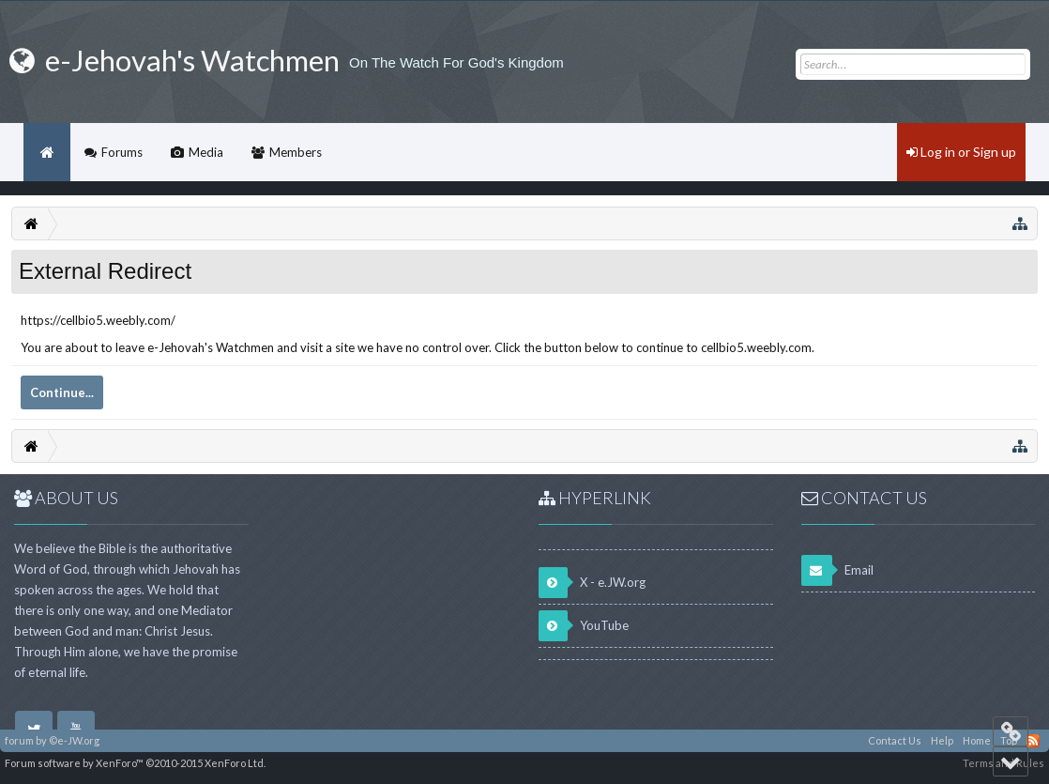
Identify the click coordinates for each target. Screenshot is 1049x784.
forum (19, 740)
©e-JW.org (74, 740)
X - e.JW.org (592, 582)
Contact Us (894, 740)
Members (295, 152)
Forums (122, 152)
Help (942, 740)
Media (206, 152)
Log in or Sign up (961, 152)
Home (46, 152)
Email (837, 570)
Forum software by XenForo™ (135, 763)
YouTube (584, 625)
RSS (1033, 740)
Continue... (62, 392)
